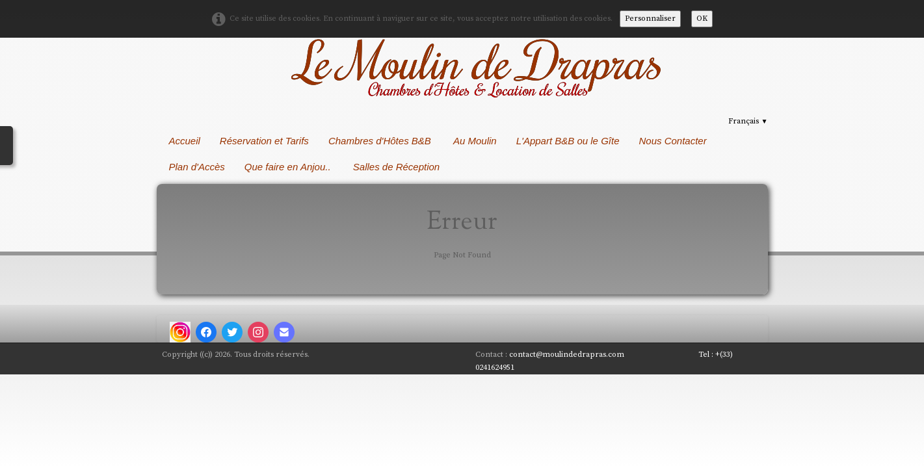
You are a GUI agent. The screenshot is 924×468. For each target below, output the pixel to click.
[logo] (477, 68)
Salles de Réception (398, 166)
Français (747, 121)
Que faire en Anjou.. (289, 166)
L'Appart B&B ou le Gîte (568, 140)
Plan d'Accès (197, 166)
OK (701, 18)
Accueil (184, 140)
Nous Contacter (672, 140)
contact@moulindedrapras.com (569, 354)
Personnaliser (650, 18)
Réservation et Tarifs (264, 140)
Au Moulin (475, 140)
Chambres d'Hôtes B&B (381, 140)
